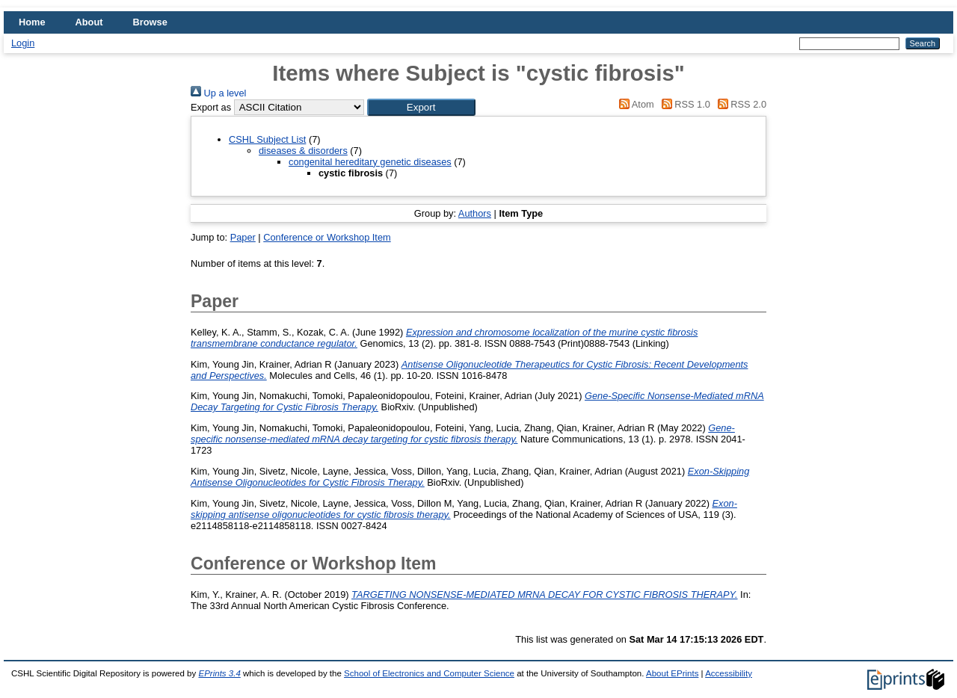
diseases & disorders (303, 150)
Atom (634, 104)
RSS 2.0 (739, 104)
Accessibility (728, 673)
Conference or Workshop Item (326, 237)
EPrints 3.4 (219, 673)
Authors (474, 213)
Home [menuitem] (32, 22)
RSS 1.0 (683, 104)
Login (22, 43)
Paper (243, 237)
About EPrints (672, 673)
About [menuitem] (89, 22)
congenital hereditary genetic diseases (370, 161)
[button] (421, 107)
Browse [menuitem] (150, 22)
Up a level (218, 93)
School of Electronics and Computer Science (429, 673)
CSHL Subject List (267, 139)
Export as (211, 107)
